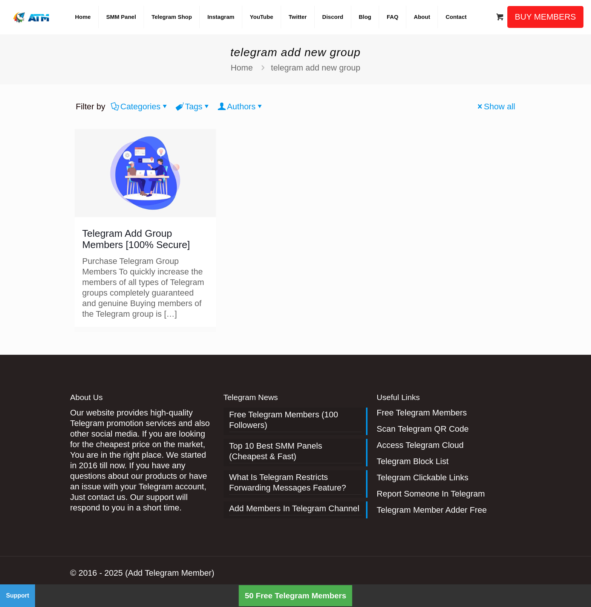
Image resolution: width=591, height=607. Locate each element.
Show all (495, 106)
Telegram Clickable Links (422, 477)
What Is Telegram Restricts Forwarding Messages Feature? (287, 482)
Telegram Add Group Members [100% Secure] (136, 239)
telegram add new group (315, 67)
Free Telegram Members (422, 412)
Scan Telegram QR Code (423, 429)
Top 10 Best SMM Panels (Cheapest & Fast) (275, 451)
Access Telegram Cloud (420, 445)
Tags (193, 106)
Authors (240, 106)
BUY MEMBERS (545, 16)
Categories (139, 106)
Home (242, 67)
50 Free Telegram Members (295, 595)
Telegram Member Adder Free (432, 510)
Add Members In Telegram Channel (294, 508)
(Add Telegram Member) (169, 573)
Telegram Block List (413, 461)
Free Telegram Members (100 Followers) (283, 420)
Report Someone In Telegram (431, 493)
